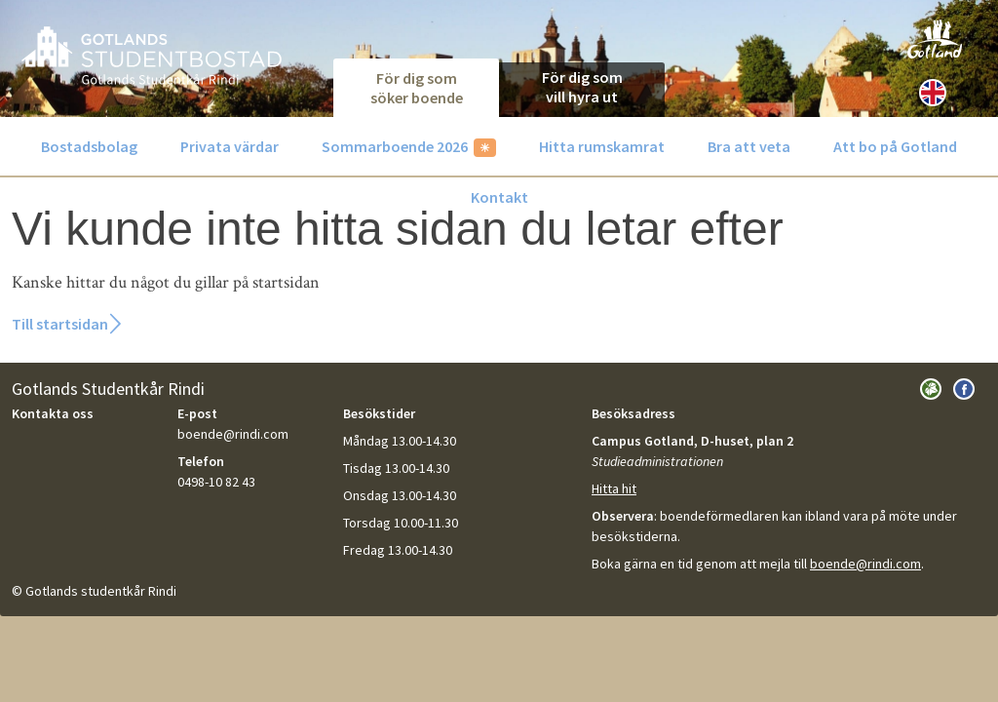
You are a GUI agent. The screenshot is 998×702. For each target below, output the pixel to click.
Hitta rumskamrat (602, 146)
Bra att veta (749, 146)
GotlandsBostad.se (151, 55)
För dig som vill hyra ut (582, 86)
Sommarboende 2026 (395, 146)
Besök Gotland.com (934, 39)
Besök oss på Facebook (964, 389)
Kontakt (499, 197)
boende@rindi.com (865, 563)
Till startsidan (60, 323)
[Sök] (971, 92)
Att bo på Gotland (895, 146)
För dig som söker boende (416, 87)
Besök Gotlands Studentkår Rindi (930, 389)
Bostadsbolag (89, 146)
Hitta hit (614, 488)
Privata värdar (229, 146)
